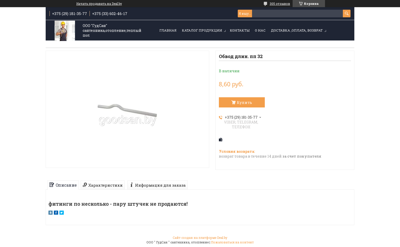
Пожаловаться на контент (232, 242)
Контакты (239, 30)
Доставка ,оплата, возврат (297, 30)
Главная (168, 30)
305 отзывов (280, 4)
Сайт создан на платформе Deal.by (200, 238)
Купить (244, 102)
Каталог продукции (202, 30)
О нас (260, 30)
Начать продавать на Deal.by (99, 3)
